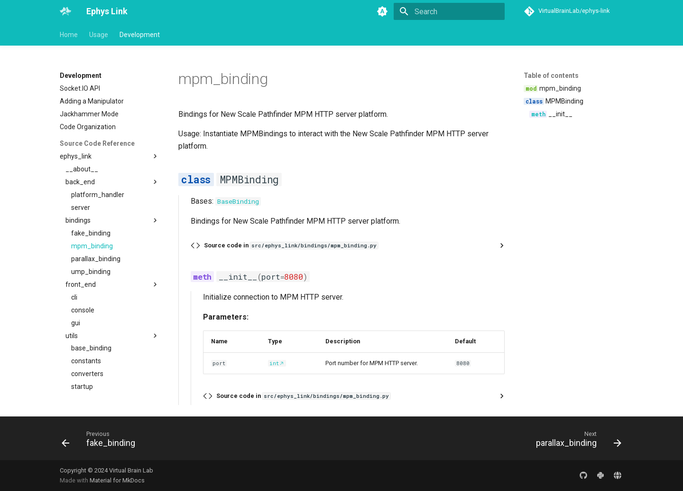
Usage (98, 34)
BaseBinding (238, 201)
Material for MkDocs (117, 480)
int (274, 363)
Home (69, 34)
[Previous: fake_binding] (101, 441)
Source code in (291, 245)
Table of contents (551, 75)
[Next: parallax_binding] (576, 441)
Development (140, 34)
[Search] (449, 11)
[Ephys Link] (65, 11)
